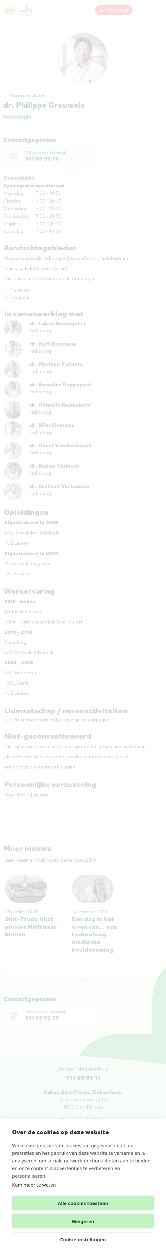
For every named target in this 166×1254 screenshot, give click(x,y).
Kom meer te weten (34, 1185)
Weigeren (83, 1221)
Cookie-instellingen (83, 1239)
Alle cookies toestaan (83, 1203)
